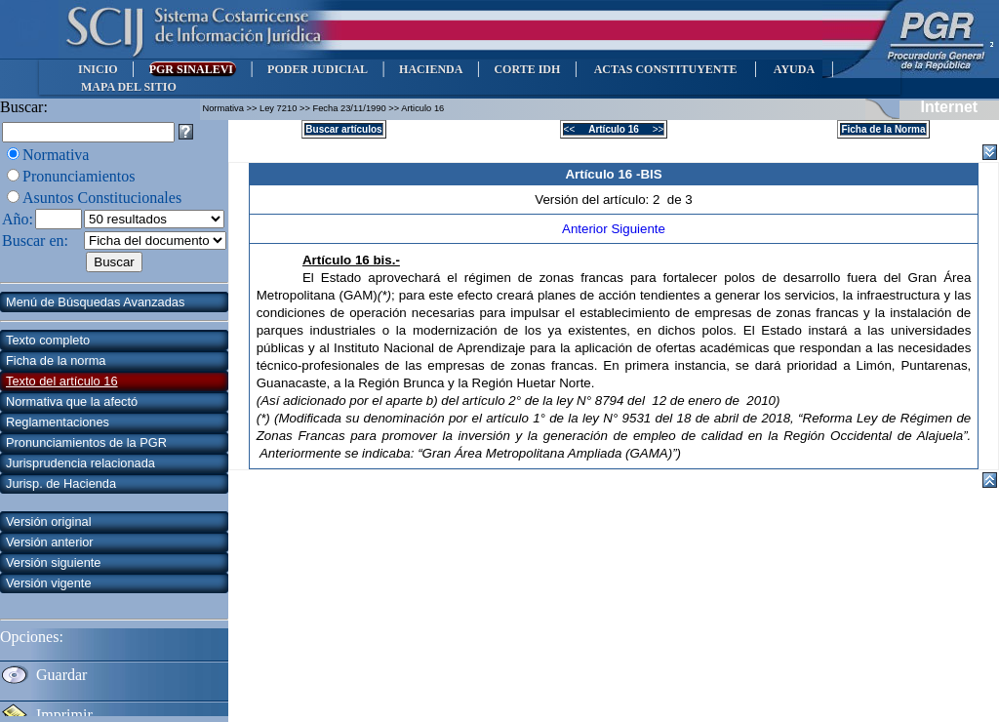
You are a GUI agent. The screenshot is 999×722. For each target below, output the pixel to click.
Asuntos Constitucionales (101, 197)
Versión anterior (50, 542)
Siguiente (638, 228)
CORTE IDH (527, 69)
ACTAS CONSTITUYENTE (665, 69)
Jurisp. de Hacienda (61, 483)
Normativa (55, 154)
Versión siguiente (53, 562)
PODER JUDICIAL (317, 69)
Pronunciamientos (79, 176)
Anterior (586, 228)
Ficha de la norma (55, 360)
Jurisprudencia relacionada (80, 463)
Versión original (49, 521)
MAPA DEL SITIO (129, 87)
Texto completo (48, 340)
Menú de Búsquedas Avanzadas (95, 302)
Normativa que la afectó (72, 401)
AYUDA (794, 69)
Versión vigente (49, 583)
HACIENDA (430, 69)
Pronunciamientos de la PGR (86, 442)
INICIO (98, 69)
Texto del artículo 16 (62, 381)
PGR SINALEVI (192, 69)
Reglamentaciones (57, 422)
